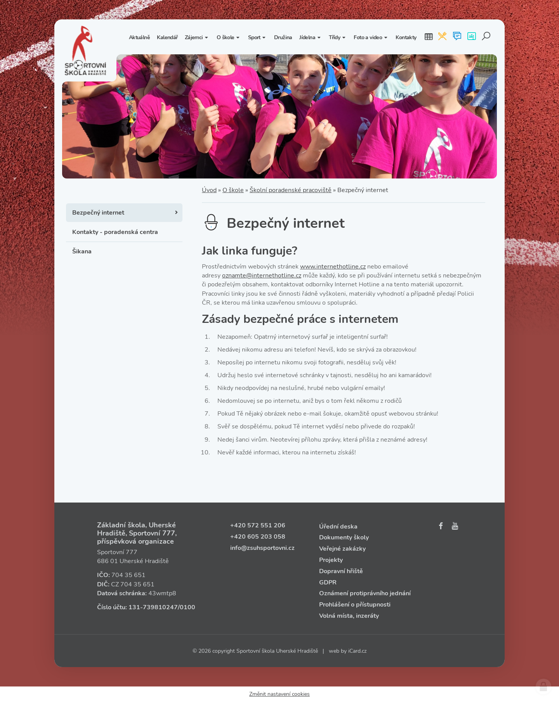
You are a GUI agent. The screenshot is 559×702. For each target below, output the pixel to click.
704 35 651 (128, 575)
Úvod (209, 190)
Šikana (82, 251)
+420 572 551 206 (257, 525)
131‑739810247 (153, 607)
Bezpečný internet (98, 212)
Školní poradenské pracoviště (291, 190)
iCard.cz (357, 651)
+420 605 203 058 (257, 536)
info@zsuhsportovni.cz (262, 548)
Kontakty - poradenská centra (115, 232)
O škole (233, 190)
